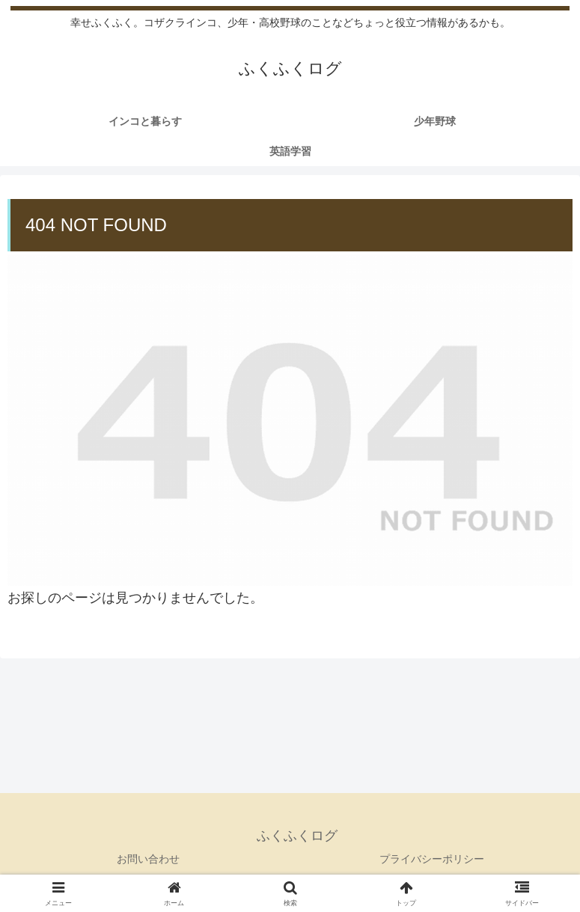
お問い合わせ (148, 859)
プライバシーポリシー (431, 859)
